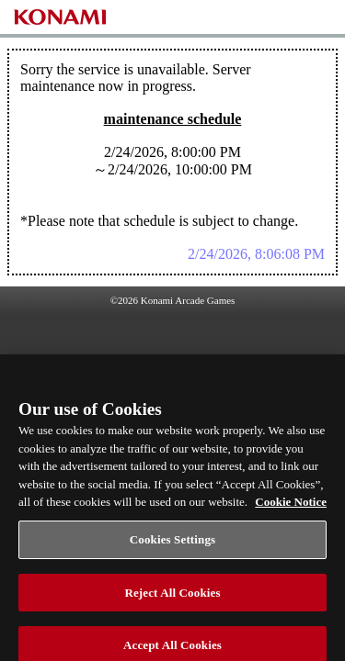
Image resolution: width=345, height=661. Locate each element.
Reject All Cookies (172, 601)
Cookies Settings (172, 548)
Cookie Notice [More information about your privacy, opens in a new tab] (291, 511)
